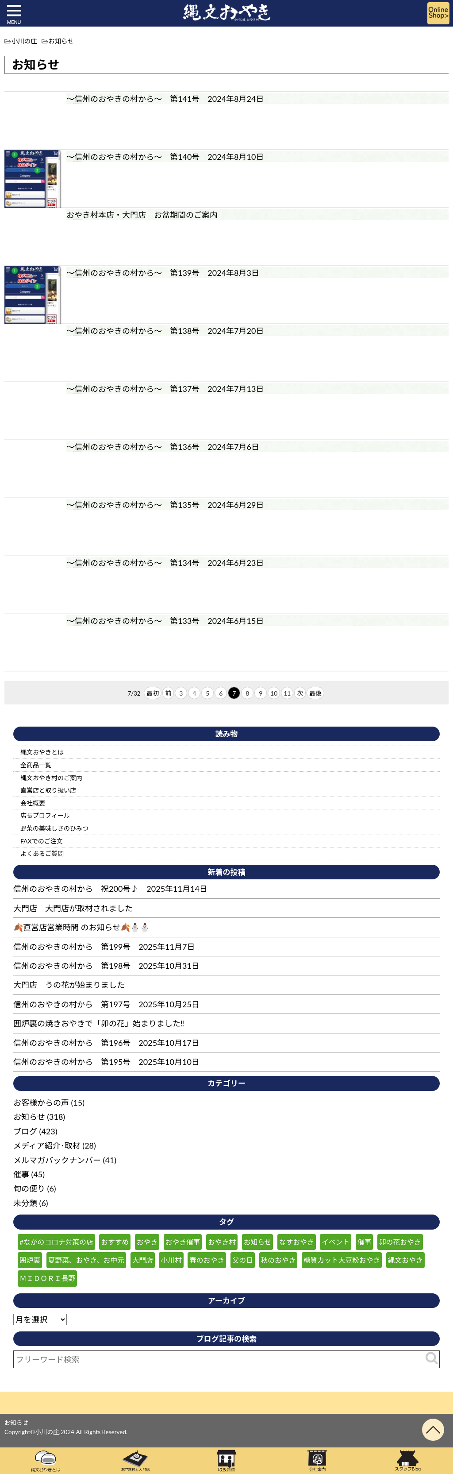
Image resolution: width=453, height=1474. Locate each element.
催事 (21, 1174)
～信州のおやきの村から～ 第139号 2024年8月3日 (162, 273)
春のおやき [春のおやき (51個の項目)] (206, 1260)
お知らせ (29, 1117)
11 (287, 693)
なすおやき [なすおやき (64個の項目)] (296, 1242)
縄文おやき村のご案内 (51, 777)
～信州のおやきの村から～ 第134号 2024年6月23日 (165, 563)
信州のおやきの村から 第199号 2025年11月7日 (104, 947)
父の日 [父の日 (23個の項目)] (242, 1260)
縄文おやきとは (42, 752)
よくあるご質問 (42, 853)
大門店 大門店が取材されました (73, 908)
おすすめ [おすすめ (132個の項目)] (115, 1242)
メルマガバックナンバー (57, 1160)
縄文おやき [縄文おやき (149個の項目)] (405, 1260)
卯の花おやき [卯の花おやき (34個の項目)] (400, 1242)
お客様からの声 (41, 1102)
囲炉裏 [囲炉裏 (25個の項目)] (29, 1260)
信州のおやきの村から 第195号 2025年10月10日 (106, 1062)
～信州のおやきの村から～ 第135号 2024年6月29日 (165, 505)
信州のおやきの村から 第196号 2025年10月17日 (106, 1043)
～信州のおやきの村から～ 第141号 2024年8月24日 (165, 99)
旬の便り (29, 1188)
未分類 (25, 1203)
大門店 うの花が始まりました (69, 985)
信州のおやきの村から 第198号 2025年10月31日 (106, 966)
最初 (152, 693)
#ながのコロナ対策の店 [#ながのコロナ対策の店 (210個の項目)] (56, 1242)
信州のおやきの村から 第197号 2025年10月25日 (106, 1004)
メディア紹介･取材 (47, 1145)
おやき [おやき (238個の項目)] (147, 1242)
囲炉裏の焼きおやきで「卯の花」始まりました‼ (98, 1023)
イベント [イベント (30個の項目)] (335, 1242)
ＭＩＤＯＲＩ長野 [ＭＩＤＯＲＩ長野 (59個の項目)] (47, 1278)
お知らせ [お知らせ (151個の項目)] (258, 1242)
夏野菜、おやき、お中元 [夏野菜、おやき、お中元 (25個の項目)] (86, 1260)
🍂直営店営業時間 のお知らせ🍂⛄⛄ (81, 927)
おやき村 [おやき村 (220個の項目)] (222, 1242)
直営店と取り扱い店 (48, 790)
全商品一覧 (35, 765)
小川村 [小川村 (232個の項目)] (171, 1260)
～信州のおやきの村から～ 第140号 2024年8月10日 (165, 157)
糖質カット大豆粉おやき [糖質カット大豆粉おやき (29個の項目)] (341, 1260)
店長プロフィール (45, 815)
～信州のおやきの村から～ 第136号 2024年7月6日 (162, 447)
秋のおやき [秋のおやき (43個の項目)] (278, 1260)
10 (273, 693)
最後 (315, 693)
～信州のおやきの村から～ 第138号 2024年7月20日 (165, 331)
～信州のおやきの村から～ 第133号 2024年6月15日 (165, 621)
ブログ (25, 1131)
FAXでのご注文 (41, 841)
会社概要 (32, 803)
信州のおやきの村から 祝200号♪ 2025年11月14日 (110, 889)
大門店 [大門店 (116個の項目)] (142, 1260)
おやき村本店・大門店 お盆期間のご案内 (142, 215)
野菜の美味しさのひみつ (54, 828)
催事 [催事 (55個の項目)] (364, 1242)
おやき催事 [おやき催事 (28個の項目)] (182, 1242)
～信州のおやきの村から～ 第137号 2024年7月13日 (165, 389)
